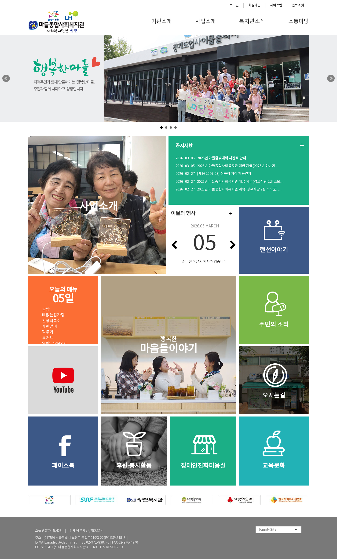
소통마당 (298, 21)
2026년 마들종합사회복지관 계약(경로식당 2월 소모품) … (229, 189)
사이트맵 (276, 5)
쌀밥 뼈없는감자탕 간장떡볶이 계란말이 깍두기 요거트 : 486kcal (54, 326)
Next (331, 78)
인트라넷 (298, 5)
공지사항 (184, 146)
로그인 (234, 5)
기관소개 (161, 21)
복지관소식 (252, 21)
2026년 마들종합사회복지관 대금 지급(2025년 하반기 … (227, 166)
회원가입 (254, 5)
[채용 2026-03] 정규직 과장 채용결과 (213, 174)
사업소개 (205, 21)
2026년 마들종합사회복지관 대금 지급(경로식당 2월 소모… (230, 182)
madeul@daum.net (62, 542)
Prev (6, 78)
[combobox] (278, 529)
